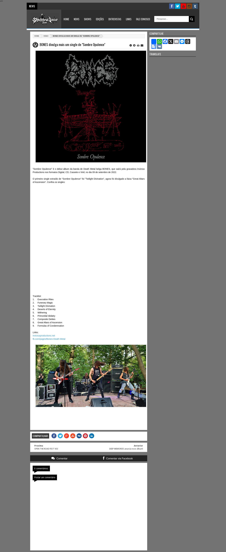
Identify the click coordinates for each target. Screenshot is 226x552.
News (76, 19)
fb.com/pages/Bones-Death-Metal (49, 339)
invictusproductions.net (44, 335)
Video (45, 36)
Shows (87, 19)
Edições (100, 19)
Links (128, 19)
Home (66, 19)
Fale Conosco (143, 19)
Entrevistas (114, 19)
